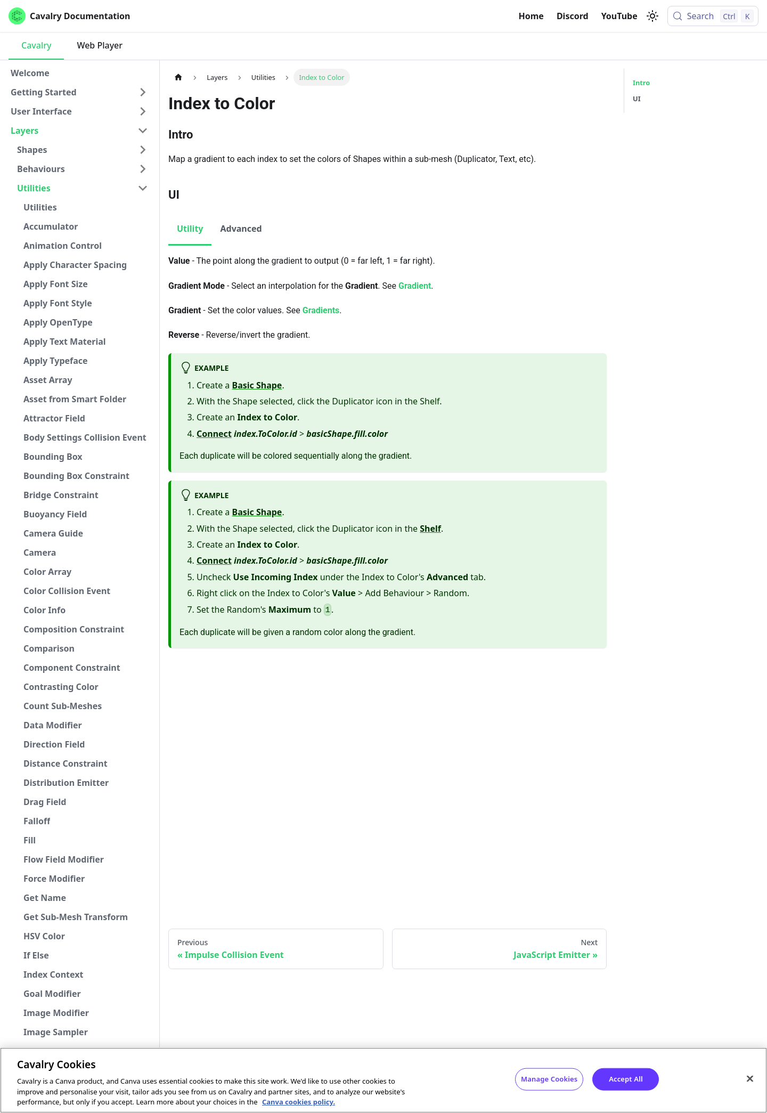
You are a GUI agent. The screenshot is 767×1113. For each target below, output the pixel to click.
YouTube (619, 16)
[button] (79, 92)
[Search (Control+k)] (712, 16)
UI (637, 98)
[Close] (750, 1079)
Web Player (100, 45)
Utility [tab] (190, 228)
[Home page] (178, 77)
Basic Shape (257, 385)
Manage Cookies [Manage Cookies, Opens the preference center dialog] (549, 1079)
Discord (573, 16)
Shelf (430, 528)
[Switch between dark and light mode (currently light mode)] (652, 16)
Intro (641, 82)
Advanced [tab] (241, 228)
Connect (214, 434)
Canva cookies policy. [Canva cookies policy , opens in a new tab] (298, 1102)
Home (531, 16)
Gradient (414, 286)
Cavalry (36, 45)
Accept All (626, 1079)
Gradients (321, 310)
